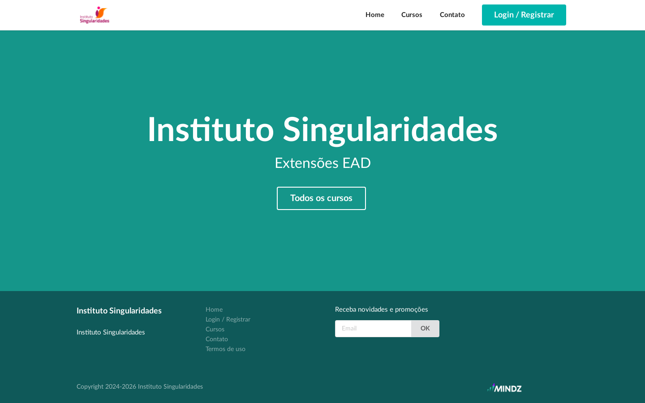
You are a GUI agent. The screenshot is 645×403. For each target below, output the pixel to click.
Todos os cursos (321, 198)
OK (425, 329)
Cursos (411, 15)
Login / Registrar (228, 320)
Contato (452, 15)
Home (375, 15)
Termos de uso (225, 349)
